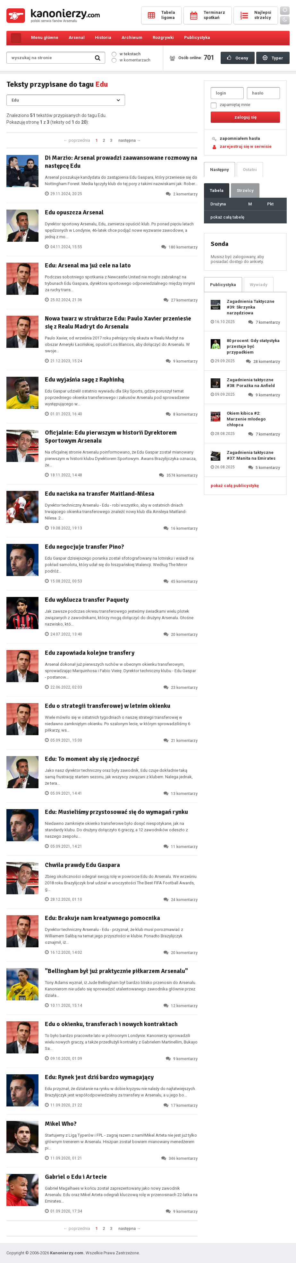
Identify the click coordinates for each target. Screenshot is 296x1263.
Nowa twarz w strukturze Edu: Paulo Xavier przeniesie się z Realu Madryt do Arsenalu (118, 322)
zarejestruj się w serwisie (246, 146)
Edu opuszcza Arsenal (74, 212)
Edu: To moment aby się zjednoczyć (92, 759)
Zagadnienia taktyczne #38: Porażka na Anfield (251, 382)
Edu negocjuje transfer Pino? (84, 547)
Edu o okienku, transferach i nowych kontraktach (111, 1024)
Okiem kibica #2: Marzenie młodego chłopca (246, 419)
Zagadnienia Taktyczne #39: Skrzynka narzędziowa (251, 307)
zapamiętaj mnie (230, 105)
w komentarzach (131, 60)
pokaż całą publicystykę (235, 485)
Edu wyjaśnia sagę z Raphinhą (84, 379)
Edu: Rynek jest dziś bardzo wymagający (99, 1077)
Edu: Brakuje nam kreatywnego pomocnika (102, 918)
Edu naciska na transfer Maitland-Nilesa (99, 494)
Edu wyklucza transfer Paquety (87, 600)
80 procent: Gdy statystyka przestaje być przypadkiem (253, 346)
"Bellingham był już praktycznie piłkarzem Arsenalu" (116, 971)
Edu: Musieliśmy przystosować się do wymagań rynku (116, 812)
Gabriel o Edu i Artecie (76, 1177)
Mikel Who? (61, 1124)
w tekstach (126, 53)
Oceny (237, 57)
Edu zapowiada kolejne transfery (89, 653)
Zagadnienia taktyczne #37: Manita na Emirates (251, 455)
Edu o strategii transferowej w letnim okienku (107, 706)
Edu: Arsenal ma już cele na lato (88, 265)
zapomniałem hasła (240, 138)
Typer (273, 57)
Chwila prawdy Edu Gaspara (82, 865)
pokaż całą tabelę (227, 217)
